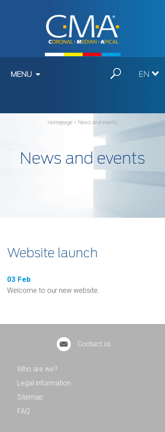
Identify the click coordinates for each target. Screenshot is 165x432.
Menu (21, 74)
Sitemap (30, 397)
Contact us (94, 344)
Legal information (44, 383)
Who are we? (37, 369)
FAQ (23, 411)
